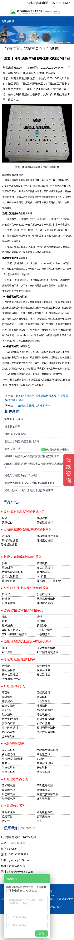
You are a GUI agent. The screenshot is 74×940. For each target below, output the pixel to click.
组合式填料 (8, 771)
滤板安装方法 (12, 448)
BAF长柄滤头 (45, 629)
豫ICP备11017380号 (50, 906)
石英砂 (6, 692)
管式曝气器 (8, 785)
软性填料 (42, 767)
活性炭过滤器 (9, 544)
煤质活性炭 (43, 670)
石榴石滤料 (43, 723)
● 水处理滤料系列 (13, 686)
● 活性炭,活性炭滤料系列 (18, 659)
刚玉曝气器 (8, 798)
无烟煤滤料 (43, 692)
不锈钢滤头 (43, 634)
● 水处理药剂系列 (13, 805)
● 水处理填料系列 (13, 743)
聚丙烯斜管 (43, 572)
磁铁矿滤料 (8, 705)
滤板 (10, 72)
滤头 (4, 616)
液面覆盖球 (43, 754)
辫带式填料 (43, 771)
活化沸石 (7, 710)
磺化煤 (6, 821)
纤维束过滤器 (45, 540)
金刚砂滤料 (8, 736)
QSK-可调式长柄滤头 (14, 634)
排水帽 (41, 621)
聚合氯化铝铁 (45, 812)
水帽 (4, 621)
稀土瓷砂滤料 (10, 718)
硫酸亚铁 (7, 816)
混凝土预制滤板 (23, 72)
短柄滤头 (7, 625)
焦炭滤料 (7, 701)
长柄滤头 (42, 625)
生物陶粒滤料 (10, 727)
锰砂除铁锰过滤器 (47, 536)
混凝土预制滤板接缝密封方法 (21, 441)
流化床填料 (8, 750)
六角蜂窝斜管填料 (12, 572)
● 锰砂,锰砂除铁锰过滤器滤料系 (23, 511)
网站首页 (31, 48)
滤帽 (39, 616)
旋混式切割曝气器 (47, 794)
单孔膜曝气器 (45, 785)
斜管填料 (42, 563)
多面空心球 (8, 754)
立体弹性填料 (45, 763)
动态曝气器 (8, 794)
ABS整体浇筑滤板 (44, 72)
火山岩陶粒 (43, 701)
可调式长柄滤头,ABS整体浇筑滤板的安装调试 (31, 456)
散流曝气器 (43, 789)
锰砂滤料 (7, 696)
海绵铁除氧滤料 (46, 732)
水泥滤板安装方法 (15, 433)
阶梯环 (41, 758)
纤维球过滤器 (10, 540)
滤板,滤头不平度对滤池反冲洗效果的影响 (29, 490)
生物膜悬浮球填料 (47, 750)
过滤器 (6, 536)
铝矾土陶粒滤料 (46, 718)
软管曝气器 (8, 789)
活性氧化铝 (43, 714)
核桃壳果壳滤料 (46, 727)
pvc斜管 (41, 576)
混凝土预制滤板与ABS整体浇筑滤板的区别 (30, 482)
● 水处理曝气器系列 (14, 779)
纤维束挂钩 (8, 603)
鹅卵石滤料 (8, 732)
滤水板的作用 (12, 426)
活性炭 (6, 665)
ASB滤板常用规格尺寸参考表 (33, 405)
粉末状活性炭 (10, 674)
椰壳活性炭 (8, 670)
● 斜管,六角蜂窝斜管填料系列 (21, 556)
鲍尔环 (6, 763)
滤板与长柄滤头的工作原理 (20, 475)
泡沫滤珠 (7, 714)
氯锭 (39, 821)
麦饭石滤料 (8, 723)
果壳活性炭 (43, 665)
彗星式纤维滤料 (46, 598)
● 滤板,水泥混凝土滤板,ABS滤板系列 (26, 641)
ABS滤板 (7, 652)
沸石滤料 (42, 705)
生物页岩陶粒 (45, 710)
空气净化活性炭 (11, 678)
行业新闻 (51, 48)
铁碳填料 (42, 696)
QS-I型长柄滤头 (11, 629)
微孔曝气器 (43, 798)
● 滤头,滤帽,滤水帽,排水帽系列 (22, 610)
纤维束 (6, 598)
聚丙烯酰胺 (43, 816)
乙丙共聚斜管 (10, 576)
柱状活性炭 (43, 674)
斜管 (4, 563)
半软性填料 (8, 767)
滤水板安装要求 (13, 419)
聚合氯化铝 (8, 812)
